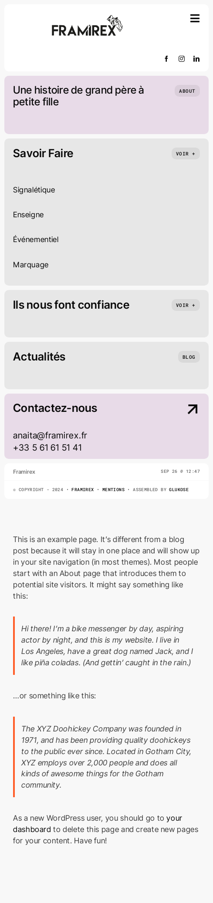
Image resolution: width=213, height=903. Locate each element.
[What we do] (186, 153)
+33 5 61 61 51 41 (47, 447)
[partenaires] (186, 305)
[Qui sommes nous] (187, 91)
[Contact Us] (178, 427)
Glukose (179, 489)
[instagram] (182, 59)
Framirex (82, 489)
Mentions (113, 489)
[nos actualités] (189, 357)
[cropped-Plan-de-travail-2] (87, 16)
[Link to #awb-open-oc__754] (195, 18)
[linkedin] (196, 59)
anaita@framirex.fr (50, 435)
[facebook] (166, 59)
